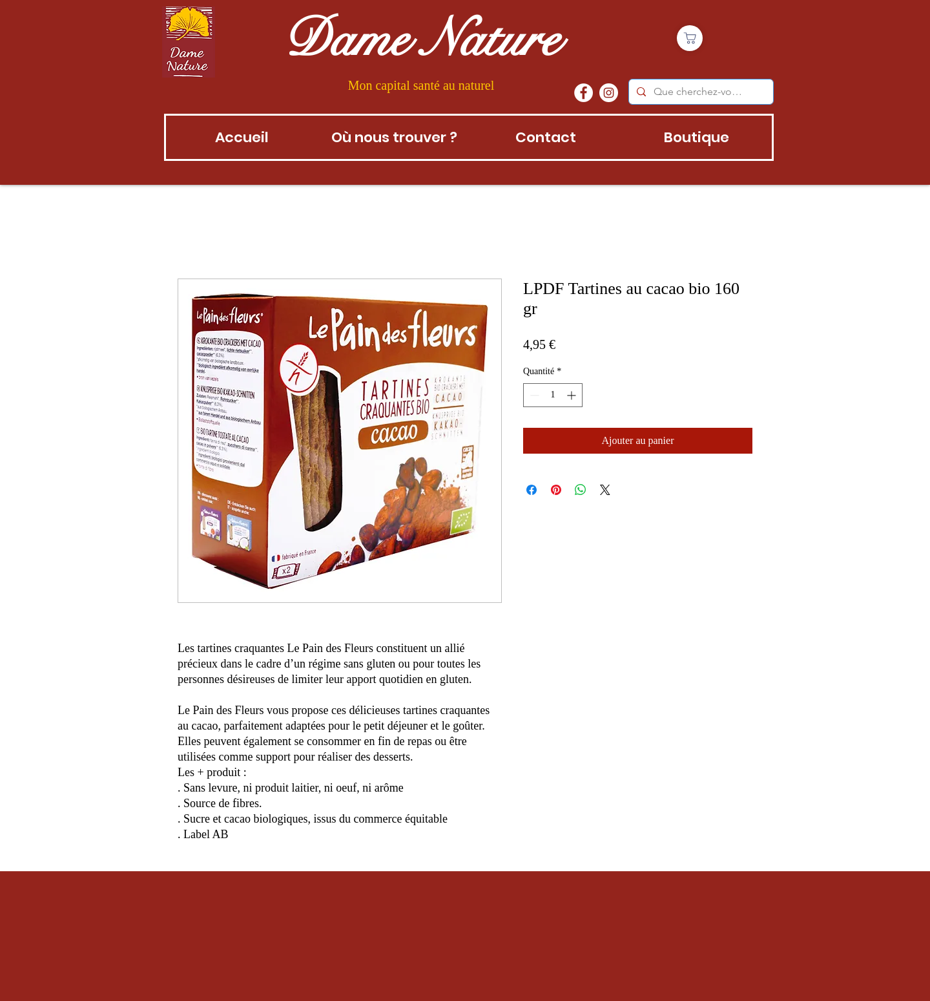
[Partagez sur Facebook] (531, 490)
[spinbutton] (552, 395)
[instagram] (608, 92)
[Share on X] (605, 490)
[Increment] (572, 395)
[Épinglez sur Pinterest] (556, 490)
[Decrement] (533, 395)
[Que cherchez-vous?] (700, 91)
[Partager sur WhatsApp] (580, 490)
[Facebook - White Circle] (583, 92)
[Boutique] (690, 38)
